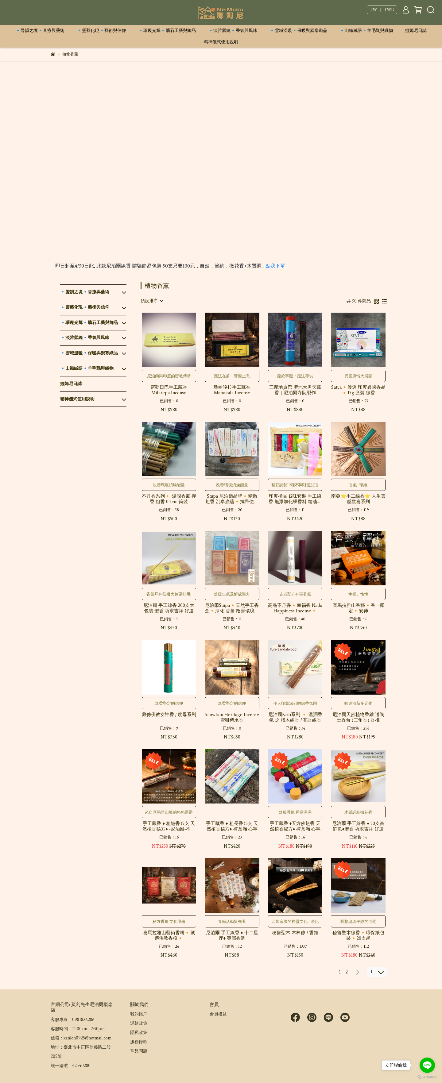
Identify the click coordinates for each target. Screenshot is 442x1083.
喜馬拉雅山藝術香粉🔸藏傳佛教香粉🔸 (169, 935)
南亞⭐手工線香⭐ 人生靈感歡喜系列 (358, 498)
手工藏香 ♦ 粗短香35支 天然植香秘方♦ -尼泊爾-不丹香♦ (168, 826)
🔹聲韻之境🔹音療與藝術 (39, 30)
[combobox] (152, 300)
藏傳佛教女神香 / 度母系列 (169, 714)
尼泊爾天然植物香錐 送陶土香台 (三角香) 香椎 (358, 717)
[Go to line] (427, 1065)
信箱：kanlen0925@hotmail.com (81, 1038)
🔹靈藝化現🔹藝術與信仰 (101, 30)
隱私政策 (138, 1032)
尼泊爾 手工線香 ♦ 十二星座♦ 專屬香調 (232, 935)
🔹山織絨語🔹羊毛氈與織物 (366, 30)
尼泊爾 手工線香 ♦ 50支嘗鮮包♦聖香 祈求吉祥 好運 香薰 (358, 826)
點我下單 (275, 266)
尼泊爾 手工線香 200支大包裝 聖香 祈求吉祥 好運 (168, 608)
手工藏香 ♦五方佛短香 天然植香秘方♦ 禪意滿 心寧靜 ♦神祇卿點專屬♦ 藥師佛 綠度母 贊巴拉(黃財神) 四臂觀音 (295, 826)
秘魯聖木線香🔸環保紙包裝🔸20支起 (358, 935)
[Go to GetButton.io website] (427, 1077)
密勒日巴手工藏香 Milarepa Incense (168, 389)
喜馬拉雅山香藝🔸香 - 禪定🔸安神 (358, 608)
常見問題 (138, 1051)
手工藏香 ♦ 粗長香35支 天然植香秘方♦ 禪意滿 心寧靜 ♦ (232, 826)
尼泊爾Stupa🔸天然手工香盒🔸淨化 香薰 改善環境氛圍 (232, 608)
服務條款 (138, 1041)
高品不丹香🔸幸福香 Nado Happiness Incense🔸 (295, 608)
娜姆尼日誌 (416, 30)
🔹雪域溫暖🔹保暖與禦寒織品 (298, 30)
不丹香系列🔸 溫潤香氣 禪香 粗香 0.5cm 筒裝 (169, 498)
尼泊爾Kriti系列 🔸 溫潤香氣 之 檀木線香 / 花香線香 (295, 717)
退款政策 (138, 1023)
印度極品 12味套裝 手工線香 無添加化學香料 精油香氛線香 (295, 498)
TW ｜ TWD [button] (382, 9)
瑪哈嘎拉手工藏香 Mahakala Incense (232, 389)
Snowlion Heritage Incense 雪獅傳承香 (232, 717)
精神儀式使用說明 (221, 41)
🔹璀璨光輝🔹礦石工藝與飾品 (167, 30)
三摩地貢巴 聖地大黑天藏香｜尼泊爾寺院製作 (295, 389)
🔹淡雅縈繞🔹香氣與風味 (232, 30)
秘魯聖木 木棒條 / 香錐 (295, 932)
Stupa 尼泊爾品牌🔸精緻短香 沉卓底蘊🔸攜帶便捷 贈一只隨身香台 (231, 498)
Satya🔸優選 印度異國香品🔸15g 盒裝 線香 (358, 389)
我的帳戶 (138, 1014)
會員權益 (218, 1014)
